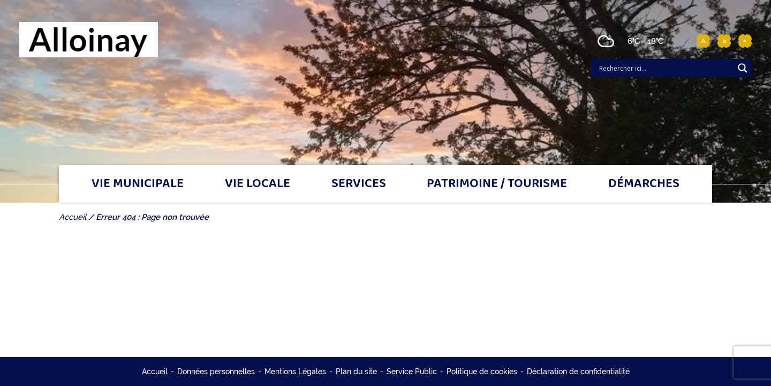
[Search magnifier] (743, 68)
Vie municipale (138, 184)
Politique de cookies (482, 371)
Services (358, 184)
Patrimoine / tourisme (497, 184)
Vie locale (257, 184)
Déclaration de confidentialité (578, 371)
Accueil (155, 371)
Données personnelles (216, 371)
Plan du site (356, 371)
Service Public (412, 371)
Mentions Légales (295, 371)
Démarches (643, 184)
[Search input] (665, 68)
